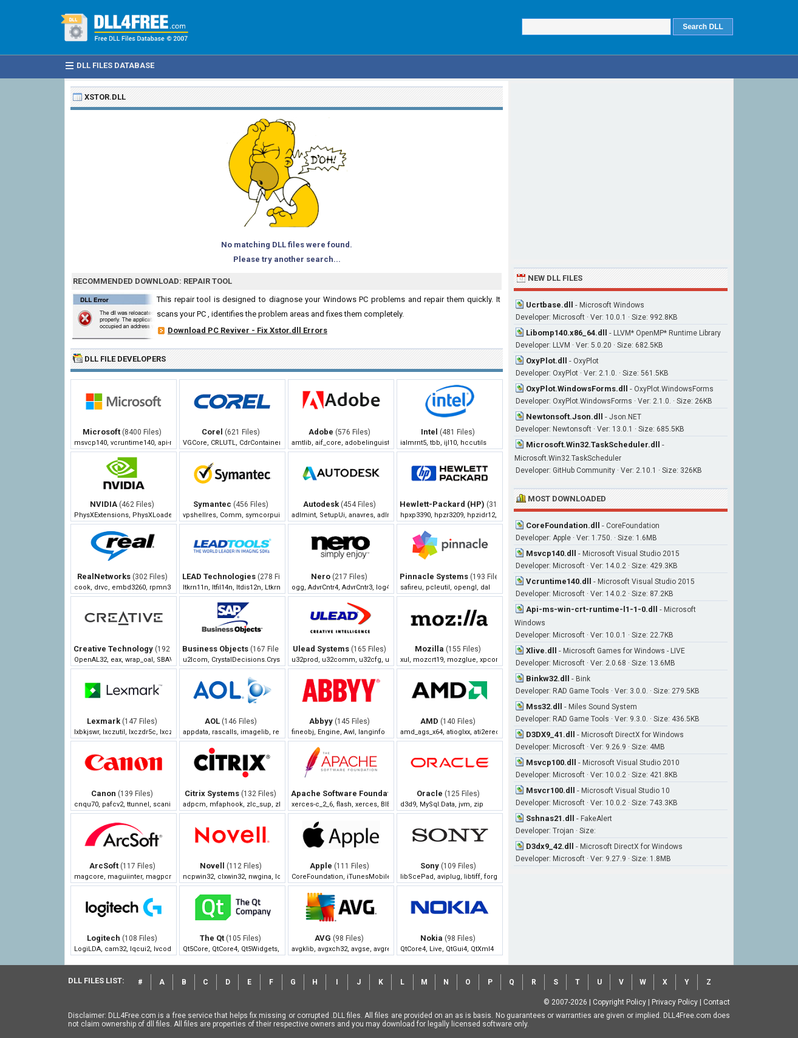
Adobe (321, 431)
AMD (429, 721)
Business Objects (215, 648)
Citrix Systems (212, 793)
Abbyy (321, 721)
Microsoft (101, 431)
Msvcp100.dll (551, 762)
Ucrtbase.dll (549, 304)
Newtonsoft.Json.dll (564, 416)
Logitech (103, 938)
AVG (323, 938)
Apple (321, 865)
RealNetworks (104, 576)
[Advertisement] (621, 171)
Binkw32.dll (548, 678)
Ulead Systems (321, 648)
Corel (212, 431)
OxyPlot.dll (546, 360)
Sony (429, 865)
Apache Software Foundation (346, 793)
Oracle (430, 793)
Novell (212, 865)
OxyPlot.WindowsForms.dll (577, 388)
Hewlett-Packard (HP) (442, 504)
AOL (212, 721)
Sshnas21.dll (550, 818)
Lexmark (103, 721)
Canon (103, 793)
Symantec (212, 504)
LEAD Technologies (219, 576)
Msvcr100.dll (550, 790)
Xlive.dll (541, 650)
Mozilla (429, 648)
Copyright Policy (619, 1002)
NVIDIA (103, 504)
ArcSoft (103, 865)
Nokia (431, 938)
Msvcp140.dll (551, 553)
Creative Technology (113, 648)
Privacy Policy (675, 1002)
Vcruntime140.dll (559, 581)
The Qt (212, 938)
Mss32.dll (544, 706)
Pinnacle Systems (434, 576)
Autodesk (321, 504)
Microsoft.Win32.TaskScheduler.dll (593, 444)
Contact (716, 1002)
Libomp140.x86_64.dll (566, 332)
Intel (429, 431)
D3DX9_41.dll (550, 734)
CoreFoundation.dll (563, 525)
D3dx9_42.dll (550, 846)
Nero (320, 576)
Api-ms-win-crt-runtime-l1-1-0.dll (592, 609)
